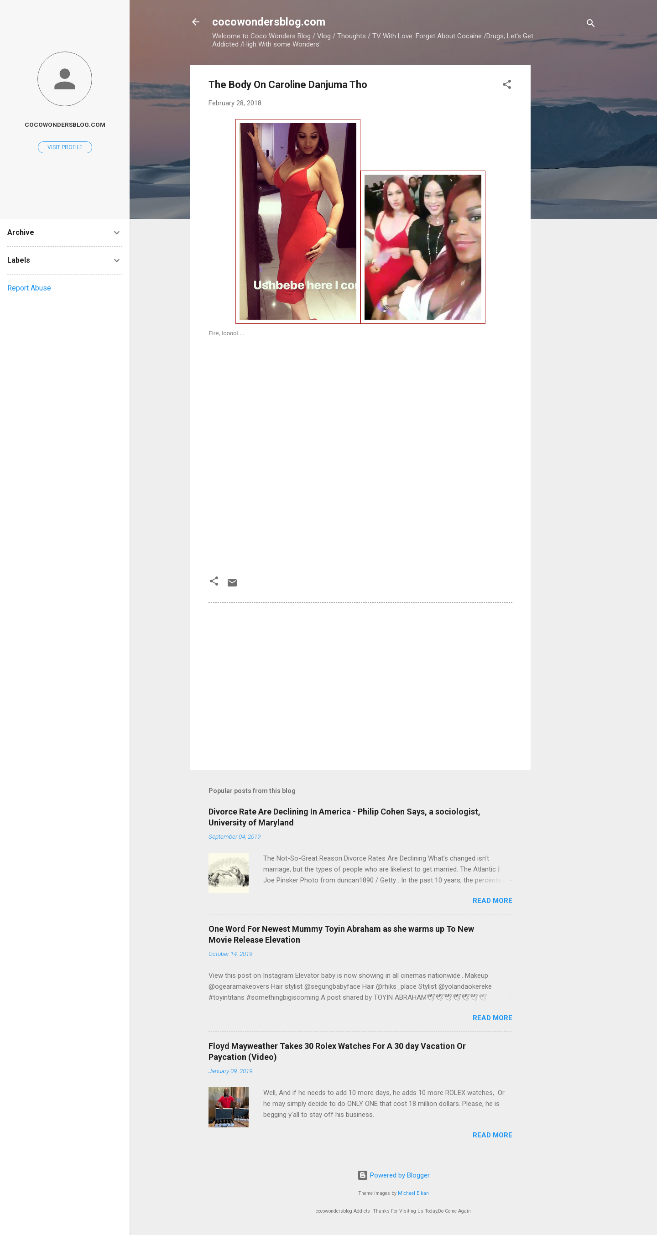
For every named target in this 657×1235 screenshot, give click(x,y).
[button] (506, 86)
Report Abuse (29, 288)
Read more (492, 901)
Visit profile (65, 147)
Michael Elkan (413, 1193)
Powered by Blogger (393, 1175)
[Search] (590, 25)
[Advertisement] (567, 202)
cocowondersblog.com (268, 22)
